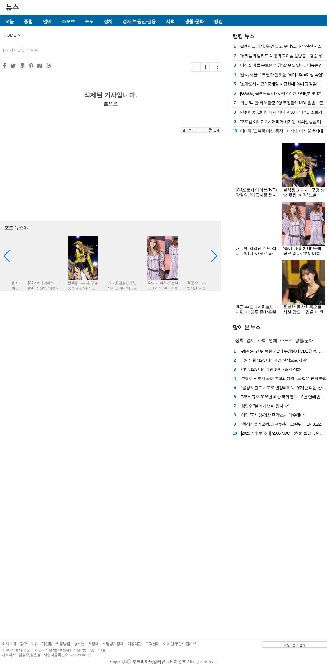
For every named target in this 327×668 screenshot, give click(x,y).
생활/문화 (303, 340)
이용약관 (134, 644)
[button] (214, 256)
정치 (108, 21)
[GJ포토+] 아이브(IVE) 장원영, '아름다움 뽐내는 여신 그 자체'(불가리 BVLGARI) (256, 197)
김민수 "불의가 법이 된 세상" (265, 405)
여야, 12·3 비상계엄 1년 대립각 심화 (271, 369)
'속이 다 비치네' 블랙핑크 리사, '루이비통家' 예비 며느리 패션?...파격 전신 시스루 (303, 256)
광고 (23, 644)
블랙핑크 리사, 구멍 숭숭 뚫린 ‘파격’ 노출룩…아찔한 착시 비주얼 (304, 197)
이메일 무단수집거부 (179, 644)
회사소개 (9, 644)
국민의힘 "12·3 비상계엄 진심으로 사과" (274, 360)
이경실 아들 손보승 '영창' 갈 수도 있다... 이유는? (280, 65)
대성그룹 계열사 (294, 644)
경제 (250, 340)
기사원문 (33, 50)
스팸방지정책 (112, 644)
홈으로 (110, 103)
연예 (47, 21)
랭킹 (218, 21)
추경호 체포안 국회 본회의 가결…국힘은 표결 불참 (283, 378)
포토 (89, 21)
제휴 (34, 644)
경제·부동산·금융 (139, 21)
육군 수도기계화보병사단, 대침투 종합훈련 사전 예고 (256, 312)
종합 (28, 21)
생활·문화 (194, 21)
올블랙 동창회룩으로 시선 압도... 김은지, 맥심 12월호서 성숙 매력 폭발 (303, 314)
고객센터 (152, 644)
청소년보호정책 (86, 644)
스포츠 (68, 21)
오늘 (9, 21)
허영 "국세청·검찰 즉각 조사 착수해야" (273, 415)
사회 (170, 21)
